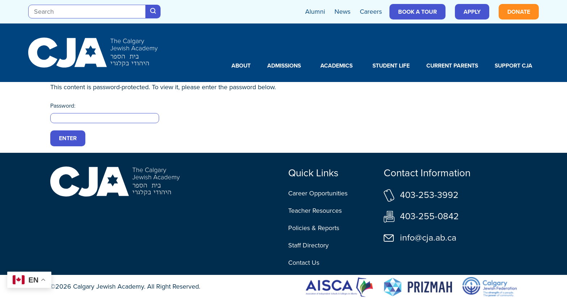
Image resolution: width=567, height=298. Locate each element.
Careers (371, 11)
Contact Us (303, 262)
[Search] (87, 11)
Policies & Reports (313, 228)
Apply (472, 12)
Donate (518, 12)
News (342, 11)
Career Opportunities (318, 193)
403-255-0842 (429, 216)
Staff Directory (308, 245)
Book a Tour (417, 12)
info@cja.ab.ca (428, 237)
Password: (104, 113)
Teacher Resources (315, 210)
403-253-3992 (429, 195)
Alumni (315, 11)
